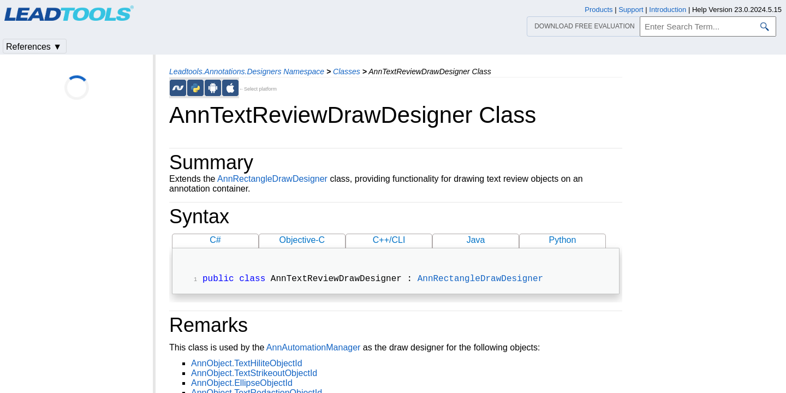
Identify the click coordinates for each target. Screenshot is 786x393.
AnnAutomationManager (313, 348)
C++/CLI (389, 240)
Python (562, 240)
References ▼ (34, 46)
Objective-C (302, 240)
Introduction (667, 9)
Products (598, 9)
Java (476, 240)
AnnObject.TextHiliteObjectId (246, 364)
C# (215, 240)
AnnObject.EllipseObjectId (242, 384)
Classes (346, 71)
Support (631, 9)
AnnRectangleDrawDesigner (272, 178)
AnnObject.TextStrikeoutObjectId (254, 374)
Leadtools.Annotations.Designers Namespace (246, 71)
